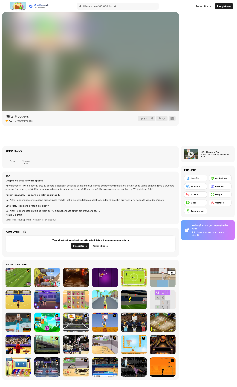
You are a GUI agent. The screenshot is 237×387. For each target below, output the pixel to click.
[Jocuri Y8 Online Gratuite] (18, 6)
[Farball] (163, 367)
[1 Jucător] (195, 178)
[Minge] (220, 194)
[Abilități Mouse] (220, 178)
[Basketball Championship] (163, 344)
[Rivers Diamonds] (47, 277)
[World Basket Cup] (47, 367)
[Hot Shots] (105, 322)
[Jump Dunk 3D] (134, 299)
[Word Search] (163, 299)
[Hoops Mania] (134, 322)
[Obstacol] (220, 203)
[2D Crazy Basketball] (76, 277)
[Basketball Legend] (163, 277)
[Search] (80, 6)
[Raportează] (162, 118)
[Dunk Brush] (105, 277)
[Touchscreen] (195, 211)
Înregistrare (224, 6)
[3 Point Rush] (18, 299)
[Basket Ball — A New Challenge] (134, 344)
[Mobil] (195, 203)
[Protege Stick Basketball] (76, 367)
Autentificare (203, 6)
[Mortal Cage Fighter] (47, 299)
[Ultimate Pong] (134, 277)
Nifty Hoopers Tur (210, 152)
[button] (14, 215)
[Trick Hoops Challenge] (47, 344)
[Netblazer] (18, 322)
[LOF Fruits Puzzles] (76, 299)
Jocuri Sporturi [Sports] (23, 219)
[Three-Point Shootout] (18, 344)
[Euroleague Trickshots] (105, 367)
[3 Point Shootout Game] (76, 344)
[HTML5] (195, 194)
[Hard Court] (163, 322)
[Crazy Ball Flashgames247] (47, 322)
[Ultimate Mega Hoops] (76, 322)
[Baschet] (220, 186)
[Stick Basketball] (105, 344)
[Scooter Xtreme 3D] (105, 299)
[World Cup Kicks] (18, 277)
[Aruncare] (195, 186)
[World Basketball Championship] (18, 367)
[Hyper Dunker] (134, 367)
